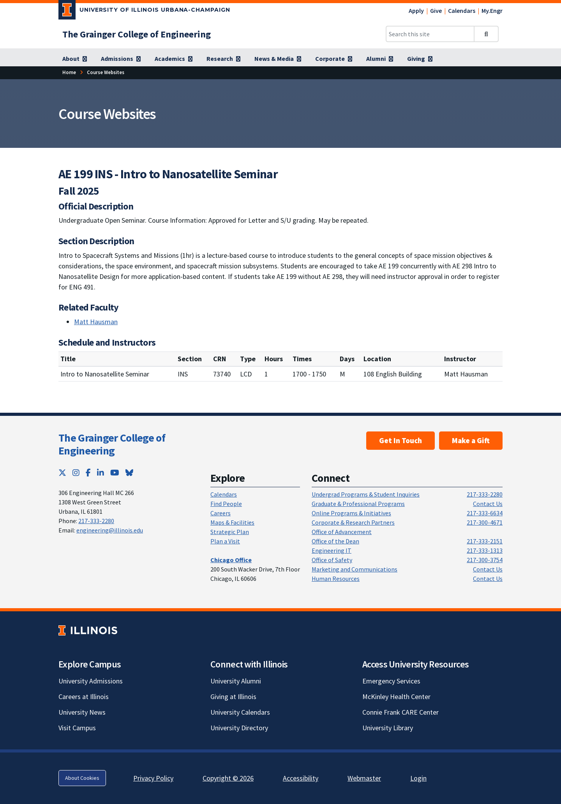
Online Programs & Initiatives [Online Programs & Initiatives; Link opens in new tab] (351, 513)
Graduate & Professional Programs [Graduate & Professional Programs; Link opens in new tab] (358, 504)
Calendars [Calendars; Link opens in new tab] (461, 10)
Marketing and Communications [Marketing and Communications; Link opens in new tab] (354, 569)
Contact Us (488, 504)
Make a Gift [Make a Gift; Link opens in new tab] (471, 440)
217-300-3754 (485, 560)
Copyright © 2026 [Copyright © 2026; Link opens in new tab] (228, 778)
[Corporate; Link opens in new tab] (333, 58)
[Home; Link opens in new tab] (69, 72)
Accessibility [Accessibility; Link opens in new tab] (300, 778)
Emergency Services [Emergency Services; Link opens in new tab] (391, 680)
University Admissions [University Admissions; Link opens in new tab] (90, 680)
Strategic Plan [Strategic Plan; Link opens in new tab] (229, 532)
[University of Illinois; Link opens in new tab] (87, 630)
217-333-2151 (485, 541)
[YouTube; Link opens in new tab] (114, 472)
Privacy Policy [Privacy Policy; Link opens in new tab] (153, 778)
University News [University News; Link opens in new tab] (82, 712)
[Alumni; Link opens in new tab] (379, 58)
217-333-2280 (96, 521)
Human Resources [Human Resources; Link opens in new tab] (336, 578)
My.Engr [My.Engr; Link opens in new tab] (492, 10)
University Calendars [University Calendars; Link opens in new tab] (240, 712)
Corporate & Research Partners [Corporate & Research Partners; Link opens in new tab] (353, 522)
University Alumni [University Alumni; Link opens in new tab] (235, 680)
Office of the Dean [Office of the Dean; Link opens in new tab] (335, 541)
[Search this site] (430, 34)
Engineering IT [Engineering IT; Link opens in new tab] (331, 550)
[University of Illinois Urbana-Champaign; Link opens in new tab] (144, 11)
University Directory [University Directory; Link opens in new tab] (239, 727)
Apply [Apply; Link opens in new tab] (416, 10)
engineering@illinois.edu (109, 530)
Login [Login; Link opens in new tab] (418, 778)
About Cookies (82, 777)
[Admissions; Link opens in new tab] (121, 58)
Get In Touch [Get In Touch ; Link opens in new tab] (400, 440)
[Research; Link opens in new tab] (223, 58)
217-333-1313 (485, 550)
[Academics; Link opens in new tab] (173, 58)
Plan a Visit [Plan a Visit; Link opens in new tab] (225, 541)
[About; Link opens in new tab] (74, 58)
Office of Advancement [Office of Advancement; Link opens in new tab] (342, 532)
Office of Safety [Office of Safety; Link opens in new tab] (332, 560)
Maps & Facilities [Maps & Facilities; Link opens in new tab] (232, 522)
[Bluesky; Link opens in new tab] (129, 472)
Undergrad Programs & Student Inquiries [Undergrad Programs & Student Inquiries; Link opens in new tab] (366, 494)
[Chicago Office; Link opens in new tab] (231, 560)
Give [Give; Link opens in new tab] (436, 10)
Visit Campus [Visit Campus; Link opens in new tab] (77, 727)
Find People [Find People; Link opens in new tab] (226, 504)
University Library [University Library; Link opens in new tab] (387, 727)
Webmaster (364, 778)
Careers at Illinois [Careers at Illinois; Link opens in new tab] (83, 696)
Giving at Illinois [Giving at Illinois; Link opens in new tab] (233, 696)
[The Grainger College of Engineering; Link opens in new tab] (136, 34)
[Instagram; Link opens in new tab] (75, 472)
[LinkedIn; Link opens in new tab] (100, 472)
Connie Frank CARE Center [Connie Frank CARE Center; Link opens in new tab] (400, 712)
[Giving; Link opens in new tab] (419, 58)
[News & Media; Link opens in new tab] (278, 58)
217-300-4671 (485, 522)
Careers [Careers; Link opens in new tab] (220, 513)
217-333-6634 (485, 513)
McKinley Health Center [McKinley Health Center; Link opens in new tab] (396, 696)
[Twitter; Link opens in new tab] (62, 472)
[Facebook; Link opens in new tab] (88, 472)
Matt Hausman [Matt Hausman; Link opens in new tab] (96, 321)
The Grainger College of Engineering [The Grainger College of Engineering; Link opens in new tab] (111, 444)
